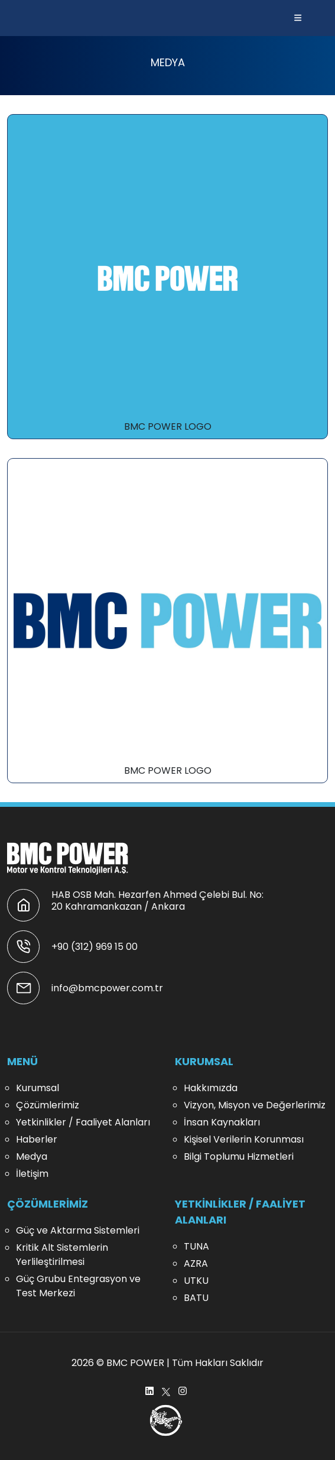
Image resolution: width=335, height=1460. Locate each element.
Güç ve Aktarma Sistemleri (77, 1230)
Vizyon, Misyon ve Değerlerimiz (255, 1105)
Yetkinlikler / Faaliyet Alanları (83, 1122)
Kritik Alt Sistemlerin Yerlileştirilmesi (62, 1254)
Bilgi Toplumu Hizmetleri (239, 1156)
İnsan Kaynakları (222, 1122)
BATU (196, 1298)
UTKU (196, 1280)
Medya (31, 1156)
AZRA (196, 1263)
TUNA (196, 1246)
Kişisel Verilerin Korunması (244, 1139)
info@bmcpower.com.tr (107, 988)
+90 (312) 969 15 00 (94, 946)
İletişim (32, 1173)
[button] (297, 18)
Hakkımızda (211, 1088)
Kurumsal (37, 1088)
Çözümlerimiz (47, 1105)
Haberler (36, 1139)
